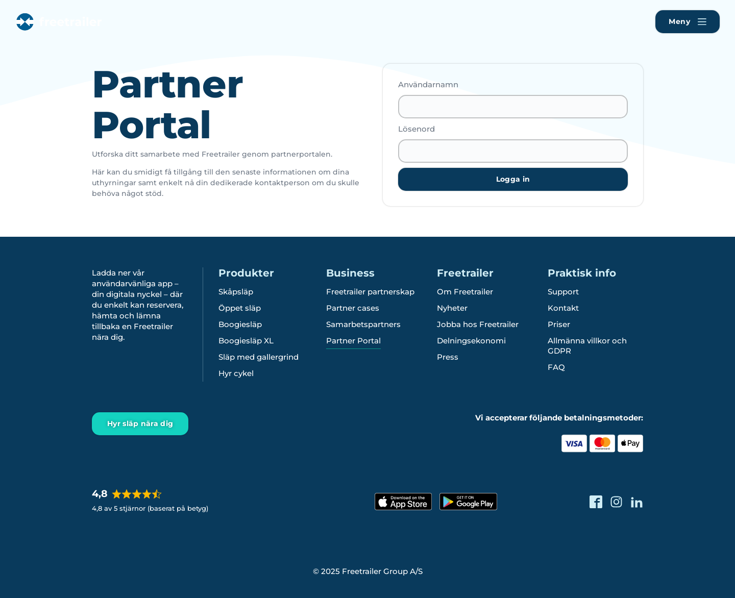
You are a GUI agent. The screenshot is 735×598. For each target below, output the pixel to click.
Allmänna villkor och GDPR (587, 346)
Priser (559, 324)
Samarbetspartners (363, 324)
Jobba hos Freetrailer (478, 324)
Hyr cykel (236, 373)
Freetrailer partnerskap (370, 291)
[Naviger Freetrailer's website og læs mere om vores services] (687, 21)
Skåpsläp (235, 291)
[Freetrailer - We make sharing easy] (58, 30)
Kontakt (563, 308)
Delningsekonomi (471, 340)
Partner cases (352, 308)
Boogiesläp (240, 324)
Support (563, 291)
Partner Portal (353, 340)
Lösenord (416, 129)
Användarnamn (428, 84)
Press (447, 357)
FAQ (556, 367)
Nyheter (452, 308)
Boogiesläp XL (246, 340)
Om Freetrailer (465, 291)
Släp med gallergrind (258, 357)
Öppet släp (239, 308)
